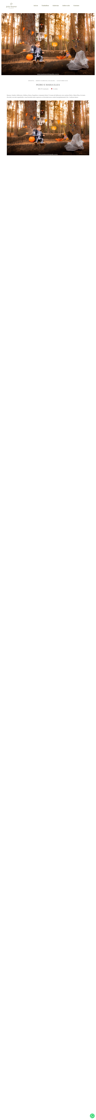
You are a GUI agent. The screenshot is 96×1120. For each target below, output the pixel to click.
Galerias (56, 5)
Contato (76, 5)
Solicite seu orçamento (83, 191)
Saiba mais (24, 1112)
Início (36, 5)
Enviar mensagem (79, 1096)
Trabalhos (45, 5)
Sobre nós (66, 5)
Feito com (48, 1118)
